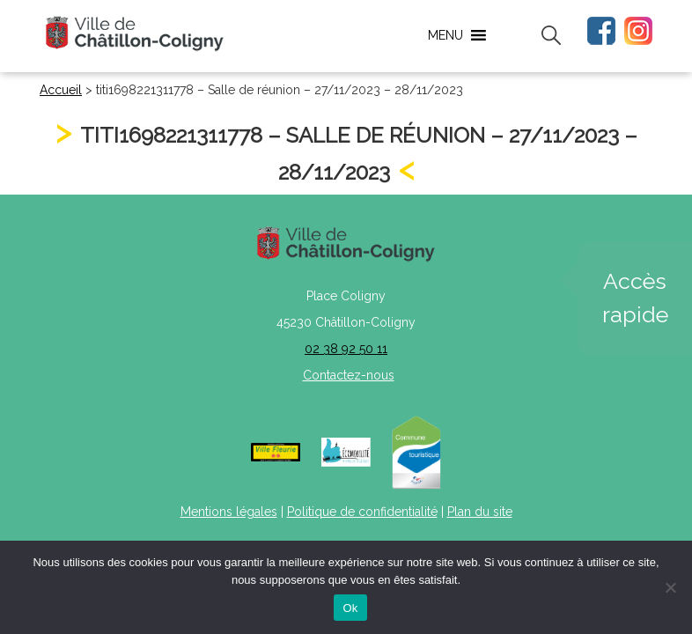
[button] (445, 35)
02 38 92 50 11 (346, 349)
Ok (349, 608)
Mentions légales (228, 512)
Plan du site (479, 512)
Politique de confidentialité (362, 512)
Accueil (61, 90)
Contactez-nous (348, 375)
